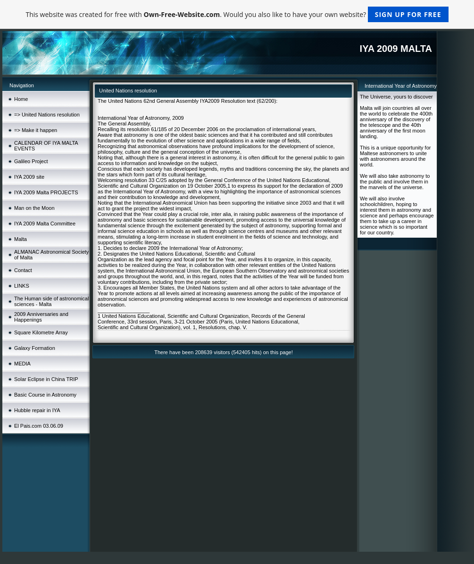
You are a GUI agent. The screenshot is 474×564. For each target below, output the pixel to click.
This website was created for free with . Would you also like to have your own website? (236, 14)
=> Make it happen (35, 130)
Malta (20, 239)
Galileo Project (31, 161)
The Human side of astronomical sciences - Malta (51, 301)
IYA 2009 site (29, 177)
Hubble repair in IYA (37, 410)
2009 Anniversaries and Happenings (41, 317)
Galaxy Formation (34, 348)
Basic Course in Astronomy (45, 395)
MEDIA (22, 363)
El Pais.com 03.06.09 (38, 426)
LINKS (21, 286)
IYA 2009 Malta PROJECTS (46, 192)
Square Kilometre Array (41, 332)
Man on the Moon (34, 208)
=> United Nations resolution (47, 114)
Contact (23, 270)
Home (21, 99)
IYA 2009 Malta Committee (44, 223)
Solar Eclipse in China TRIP (46, 379)
